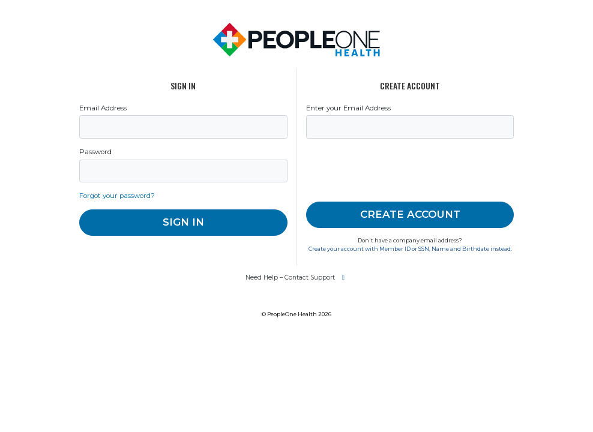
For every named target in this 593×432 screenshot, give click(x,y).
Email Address (103, 108)
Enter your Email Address (348, 108)
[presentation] (397, 170)
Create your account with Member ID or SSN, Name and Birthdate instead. (410, 248)
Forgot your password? (117, 195)
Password (95, 152)
